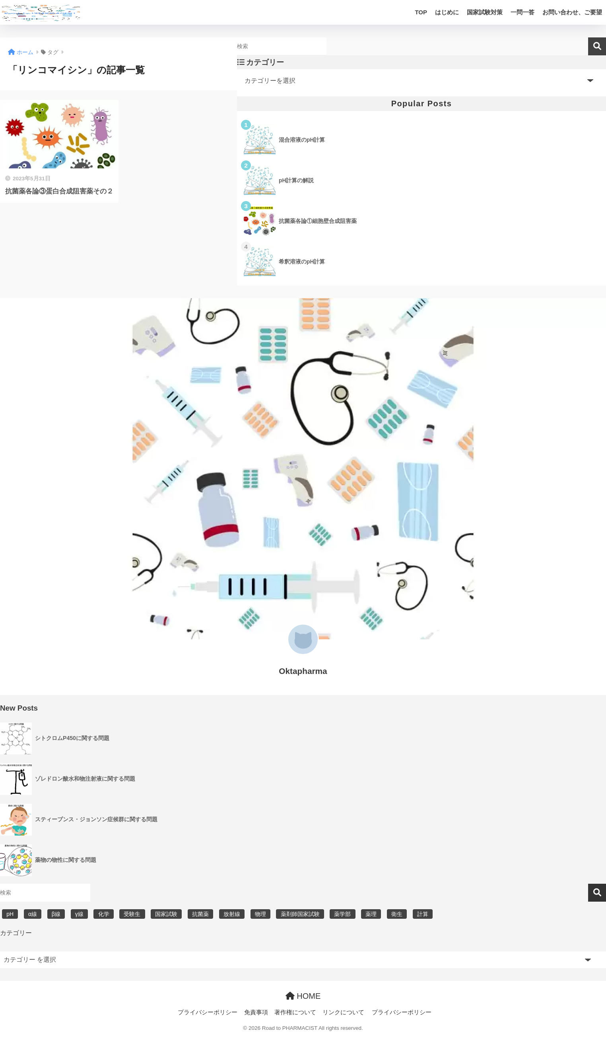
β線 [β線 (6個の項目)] (56, 914)
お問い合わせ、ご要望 (572, 12)
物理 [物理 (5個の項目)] (260, 914)
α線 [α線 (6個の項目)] (32, 914)
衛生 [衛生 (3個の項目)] (396, 914)
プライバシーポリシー (207, 1012)
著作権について (295, 1012)
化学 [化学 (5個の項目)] (103, 914)
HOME (303, 996)
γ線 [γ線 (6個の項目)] (79, 914)
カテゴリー (16, 933)
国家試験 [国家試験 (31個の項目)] (166, 914)
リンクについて (343, 1012)
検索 (597, 46)
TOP (421, 12)
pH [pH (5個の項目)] (10, 914)
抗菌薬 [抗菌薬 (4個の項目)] (200, 914)
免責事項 (256, 1012)
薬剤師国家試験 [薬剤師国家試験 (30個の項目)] (300, 914)
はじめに (447, 12)
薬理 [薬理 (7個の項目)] (371, 914)
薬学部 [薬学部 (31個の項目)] (342, 914)
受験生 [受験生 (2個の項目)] (132, 914)
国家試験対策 (485, 12)
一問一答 (522, 12)
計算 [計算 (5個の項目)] (422, 914)
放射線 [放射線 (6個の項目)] (231, 914)
